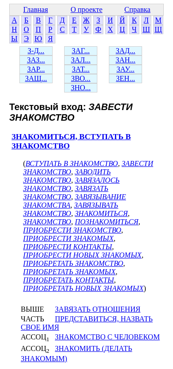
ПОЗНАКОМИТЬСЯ (106, 222)
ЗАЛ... (80, 60)
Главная (35, 9)
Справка (138, 9)
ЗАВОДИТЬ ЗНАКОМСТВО (67, 176)
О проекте (86, 9)
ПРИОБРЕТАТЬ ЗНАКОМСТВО (73, 263)
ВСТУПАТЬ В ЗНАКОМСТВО (71, 163)
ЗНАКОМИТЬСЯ (101, 213)
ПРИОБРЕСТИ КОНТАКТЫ (67, 247)
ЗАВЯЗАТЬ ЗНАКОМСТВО (65, 192)
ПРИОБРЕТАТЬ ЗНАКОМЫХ (69, 272)
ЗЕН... (125, 78)
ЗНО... (80, 88)
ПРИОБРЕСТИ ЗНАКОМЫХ (68, 238)
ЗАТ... (80, 69)
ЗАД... (125, 51)
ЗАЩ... (36, 78)
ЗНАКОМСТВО (47, 222)
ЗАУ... (126, 69)
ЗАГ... (80, 51)
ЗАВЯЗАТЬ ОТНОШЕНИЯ (97, 309)
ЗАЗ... (36, 60)
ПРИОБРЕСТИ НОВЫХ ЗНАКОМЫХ (82, 255)
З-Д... (36, 51)
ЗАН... (125, 60)
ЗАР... (36, 69)
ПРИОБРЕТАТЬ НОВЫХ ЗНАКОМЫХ (83, 288)
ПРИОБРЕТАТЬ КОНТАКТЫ (68, 280)
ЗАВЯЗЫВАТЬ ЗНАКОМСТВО (70, 209)
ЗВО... (80, 78)
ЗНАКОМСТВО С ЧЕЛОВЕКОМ (107, 337)
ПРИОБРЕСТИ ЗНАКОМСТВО (72, 230)
